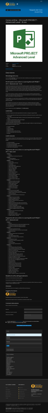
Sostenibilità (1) (8, 374)
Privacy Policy (38, 405)
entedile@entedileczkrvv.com (35, 396)
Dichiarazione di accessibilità (14, 406)
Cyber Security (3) (9, 358)
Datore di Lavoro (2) (9, 360)
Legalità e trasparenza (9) (10, 368)
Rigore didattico (8, 391)
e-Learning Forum (21, 393)
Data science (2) (8, 359)
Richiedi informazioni (9, 68)
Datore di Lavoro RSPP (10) (10, 361)
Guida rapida (8, 389)
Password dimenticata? (10, 349)
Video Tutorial (21, 398)
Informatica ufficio (15, 63)
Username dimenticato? (10, 350)
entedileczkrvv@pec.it (31, 405)
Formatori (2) (8, 364)
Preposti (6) (8, 369)
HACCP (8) (7, 365)
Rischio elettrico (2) (9, 372)
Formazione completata (22, 389)
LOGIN (8, 345)
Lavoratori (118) (8, 367)
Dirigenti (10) (8, 363)
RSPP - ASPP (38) (8, 373)
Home (7, 10)
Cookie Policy (8, 406)
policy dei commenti (19, 321)
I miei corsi (20, 387)
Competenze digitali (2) (9, 357)
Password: (8, 341)
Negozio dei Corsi (8, 393)
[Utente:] (33, 309)
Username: (8, 337)
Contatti (7, 398)
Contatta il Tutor (21, 391)
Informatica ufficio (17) (9, 366)
